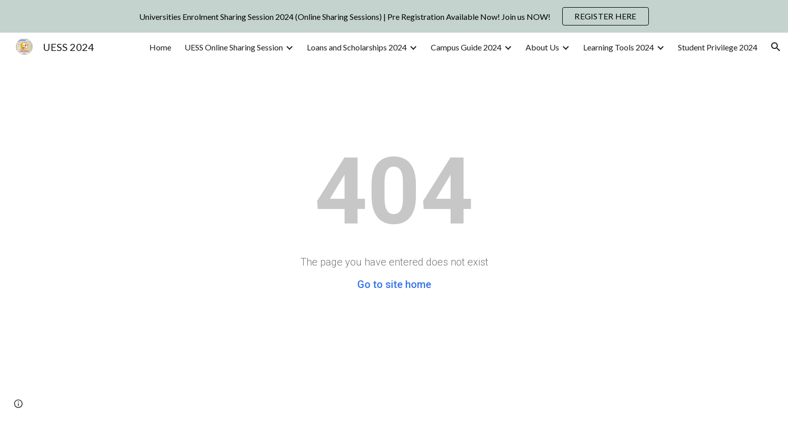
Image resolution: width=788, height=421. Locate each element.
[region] (394, 16)
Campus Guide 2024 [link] (466, 47)
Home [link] (160, 47)
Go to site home (394, 284)
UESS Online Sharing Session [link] (234, 47)
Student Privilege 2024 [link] (717, 47)
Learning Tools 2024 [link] (618, 47)
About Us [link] (542, 47)
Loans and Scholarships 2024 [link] (357, 47)
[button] (776, 47)
